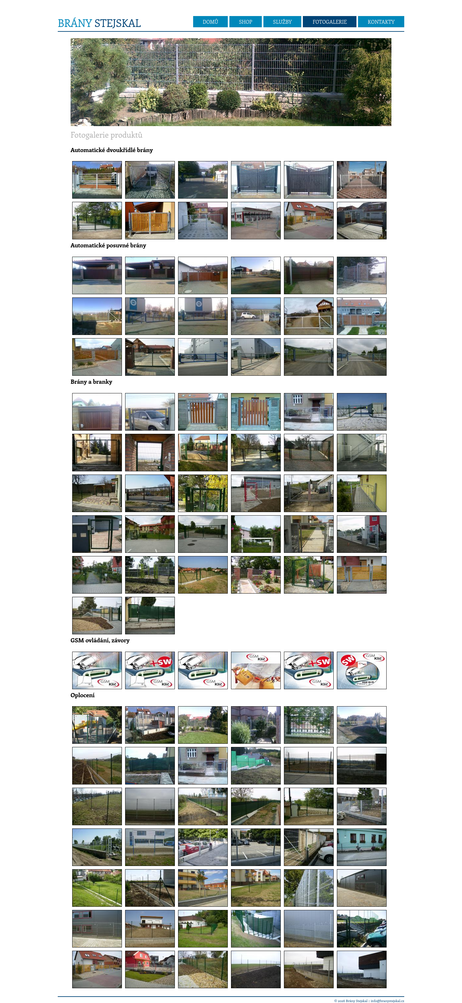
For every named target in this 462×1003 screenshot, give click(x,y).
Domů (210, 21)
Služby (282, 21)
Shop (245, 21)
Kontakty (381, 21)
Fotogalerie (329, 21)
